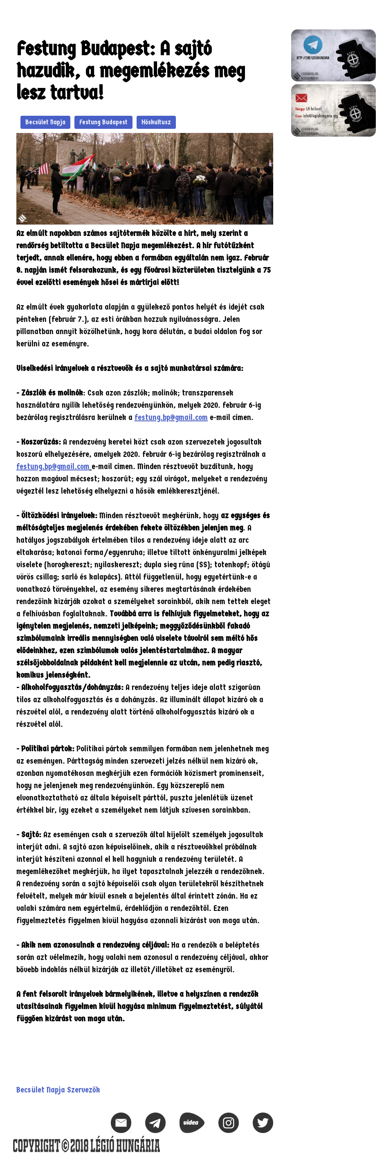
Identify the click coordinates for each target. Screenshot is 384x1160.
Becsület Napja (45, 122)
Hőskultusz (156, 122)
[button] (369, 10)
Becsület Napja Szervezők (58, 1090)
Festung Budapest (103, 122)
